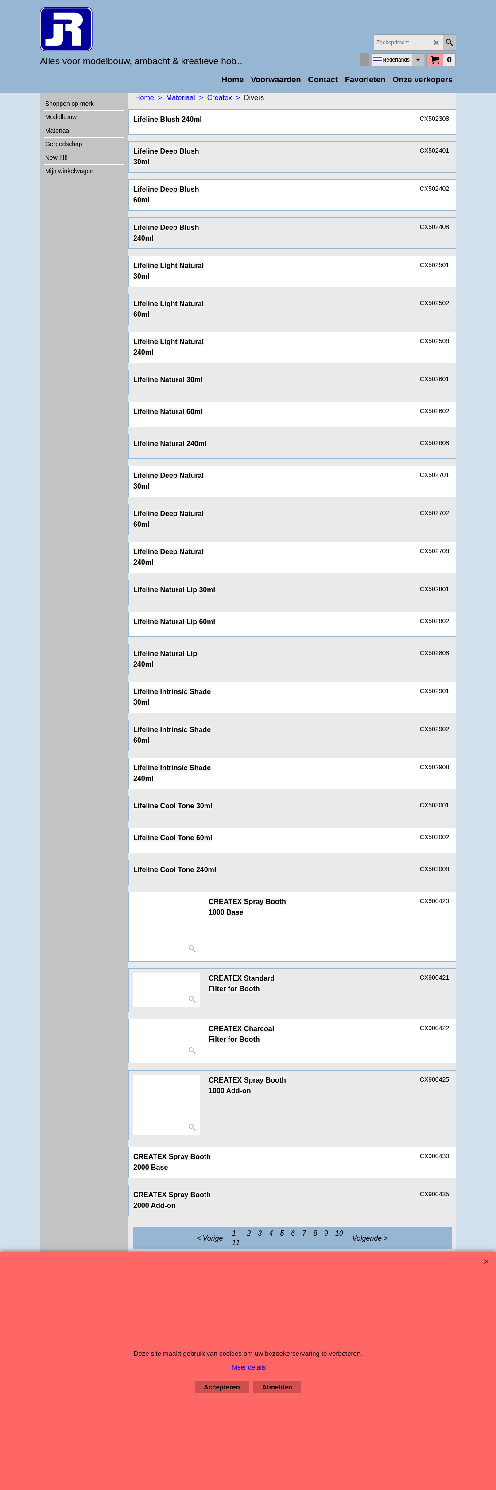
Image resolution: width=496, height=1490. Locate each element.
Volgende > (370, 1238)
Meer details (249, 1367)
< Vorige (210, 1238)
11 (236, 1242)
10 (339, 1233)
